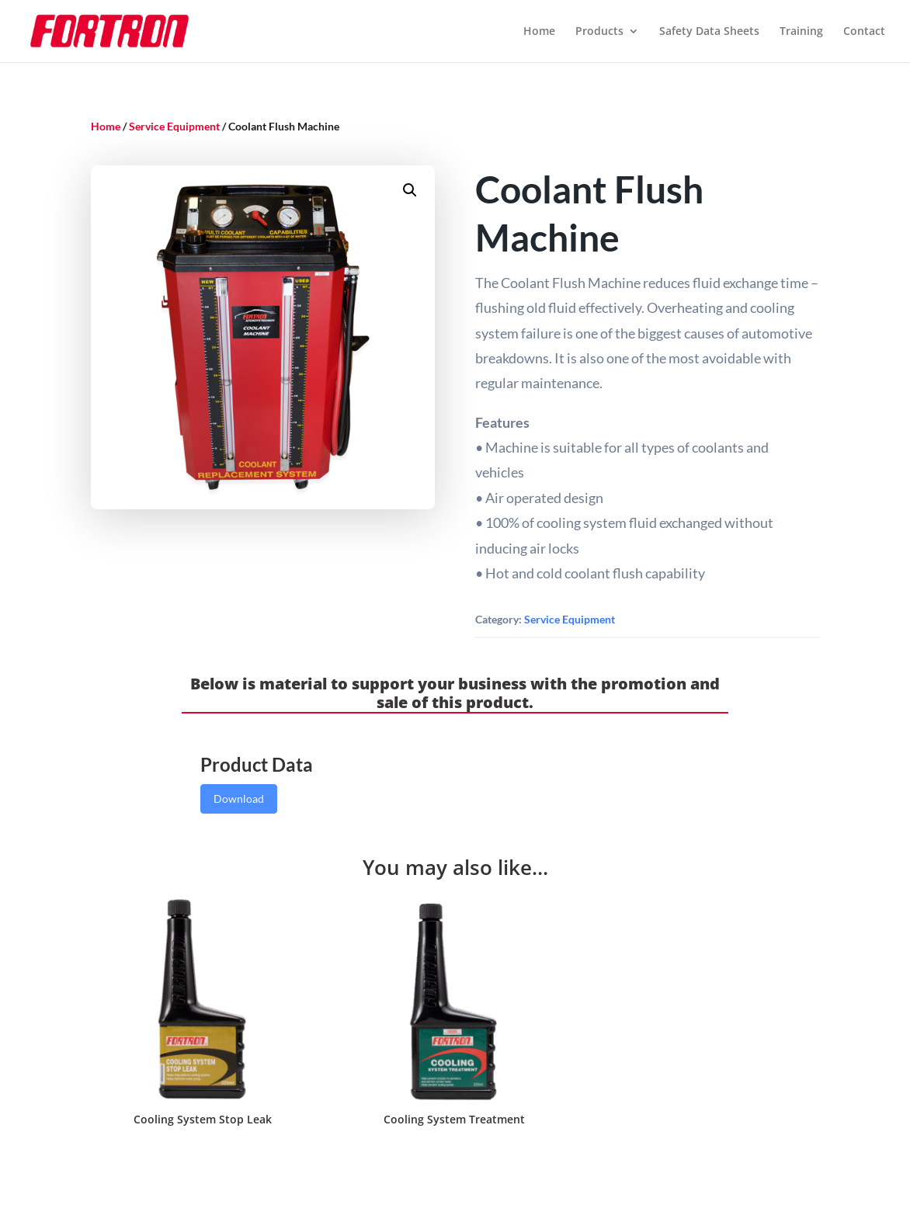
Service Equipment (174, 126)
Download (239, 798)
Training (801, 32)
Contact (864, 32)
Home (539, 32)
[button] (410, 190)
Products (599, 32)
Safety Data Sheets (709, 32)
